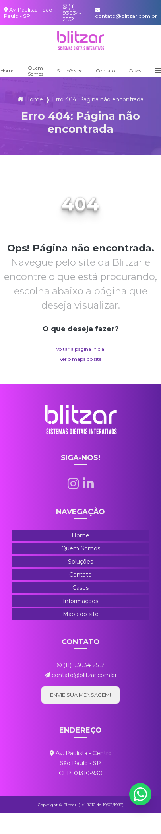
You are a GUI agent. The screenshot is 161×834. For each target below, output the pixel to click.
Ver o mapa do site (80, 359)
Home (34, 99)
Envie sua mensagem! (80, 695)
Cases (134, 71)
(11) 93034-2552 (72, 12)
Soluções (66, 71)
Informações (80, 601)
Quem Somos (35, 71)
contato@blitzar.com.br (126, 13)
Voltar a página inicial (80, 349)
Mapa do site (81, 614)
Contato (105, 71)
